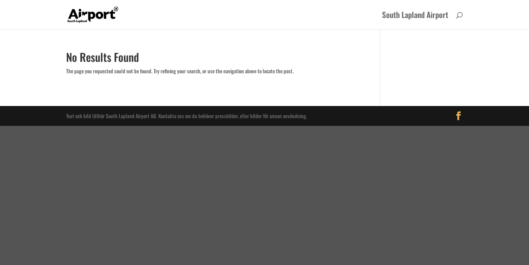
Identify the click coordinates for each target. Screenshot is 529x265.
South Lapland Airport (415, 16)
